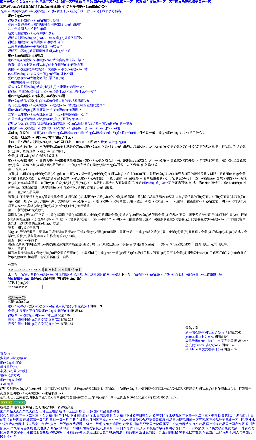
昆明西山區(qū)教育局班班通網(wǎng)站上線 (39, 51)
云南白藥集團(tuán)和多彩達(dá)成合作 (35, 46)
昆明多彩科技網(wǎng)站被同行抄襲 (33, 20)
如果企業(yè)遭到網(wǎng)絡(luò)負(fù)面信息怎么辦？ (46, 119)
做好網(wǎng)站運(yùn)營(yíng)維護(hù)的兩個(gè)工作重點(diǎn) (179, 274)
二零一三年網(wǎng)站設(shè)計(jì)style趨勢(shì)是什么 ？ (48, 114)
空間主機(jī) (79, 11)
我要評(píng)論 (18, 282)
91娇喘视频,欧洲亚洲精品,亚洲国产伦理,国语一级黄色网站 (147, 425)
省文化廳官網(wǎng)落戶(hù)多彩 (31, 33)
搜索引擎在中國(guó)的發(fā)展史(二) (34, 320)
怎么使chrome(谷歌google (203, 346)
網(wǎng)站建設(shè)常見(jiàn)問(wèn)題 (108, 132)
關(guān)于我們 (98, 11)
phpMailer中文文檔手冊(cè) (204, 350)
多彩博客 (115, 11)
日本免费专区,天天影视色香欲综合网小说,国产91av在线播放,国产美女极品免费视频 (178, 429)
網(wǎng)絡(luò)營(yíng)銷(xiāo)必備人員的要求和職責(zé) (48, 100)
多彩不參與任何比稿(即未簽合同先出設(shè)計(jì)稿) (44, 24)
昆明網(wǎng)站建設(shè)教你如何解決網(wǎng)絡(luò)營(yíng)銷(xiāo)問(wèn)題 (64, 128)
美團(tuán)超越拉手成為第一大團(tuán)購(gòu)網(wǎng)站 (48, 69)
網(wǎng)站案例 (11, 364)
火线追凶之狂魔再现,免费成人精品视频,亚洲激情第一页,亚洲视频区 (130, 433)
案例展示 (18, 11)
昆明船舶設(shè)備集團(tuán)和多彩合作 (36, 42)
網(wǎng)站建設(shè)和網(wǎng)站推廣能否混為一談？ (46, 60)
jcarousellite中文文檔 (199, 338)
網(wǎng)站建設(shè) (38, 11)
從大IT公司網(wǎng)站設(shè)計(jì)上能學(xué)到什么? (46, 86)
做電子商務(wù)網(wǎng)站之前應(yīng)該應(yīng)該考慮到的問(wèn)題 (70, 274)
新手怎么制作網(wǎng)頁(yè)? (206, 333)
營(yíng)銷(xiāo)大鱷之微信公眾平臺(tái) (36, 78)
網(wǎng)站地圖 (11, 381)
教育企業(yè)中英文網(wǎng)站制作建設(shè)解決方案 (45, 64)
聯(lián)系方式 (10, 376)
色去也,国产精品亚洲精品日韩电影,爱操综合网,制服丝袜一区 (76, 429)
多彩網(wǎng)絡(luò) (14, 359)
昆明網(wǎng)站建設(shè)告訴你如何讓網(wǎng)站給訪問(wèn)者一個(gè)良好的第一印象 (70, 123)
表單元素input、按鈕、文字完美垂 (209, 342)
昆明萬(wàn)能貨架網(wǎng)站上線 (32, 316)
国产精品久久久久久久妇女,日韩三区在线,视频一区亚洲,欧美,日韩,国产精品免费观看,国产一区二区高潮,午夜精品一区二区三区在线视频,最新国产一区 (105, 2)
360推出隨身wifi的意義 (24, 82)
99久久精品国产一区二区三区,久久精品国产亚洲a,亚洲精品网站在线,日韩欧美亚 (56, 416)
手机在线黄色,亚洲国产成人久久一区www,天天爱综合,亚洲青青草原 (117, 421)
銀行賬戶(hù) (9, 368)
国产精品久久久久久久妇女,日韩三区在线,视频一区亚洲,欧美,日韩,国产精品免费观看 (59, 412)
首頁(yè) (6, 11)
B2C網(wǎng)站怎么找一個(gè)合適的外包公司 (40, 73)
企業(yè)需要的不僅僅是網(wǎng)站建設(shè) (39, 312)
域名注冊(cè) (62, 11)
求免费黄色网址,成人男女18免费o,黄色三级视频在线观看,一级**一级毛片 (53, 425)
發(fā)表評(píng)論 (113, 142)
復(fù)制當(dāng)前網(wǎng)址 (62, 269)
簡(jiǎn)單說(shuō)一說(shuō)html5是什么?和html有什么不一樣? (52, 91)
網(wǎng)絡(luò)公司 (157, 183)
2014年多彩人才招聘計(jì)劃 (27, 28)
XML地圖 (7, 385)
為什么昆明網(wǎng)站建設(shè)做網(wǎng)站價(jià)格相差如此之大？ (57, 105)
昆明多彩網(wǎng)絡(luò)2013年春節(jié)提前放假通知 (45, 38)
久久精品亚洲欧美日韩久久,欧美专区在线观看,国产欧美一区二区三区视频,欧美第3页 (173, 416)
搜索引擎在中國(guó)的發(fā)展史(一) (34, 325)
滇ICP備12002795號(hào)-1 (159, 398)
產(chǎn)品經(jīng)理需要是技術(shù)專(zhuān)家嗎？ (45, 109)
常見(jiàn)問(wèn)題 (13, 372)
